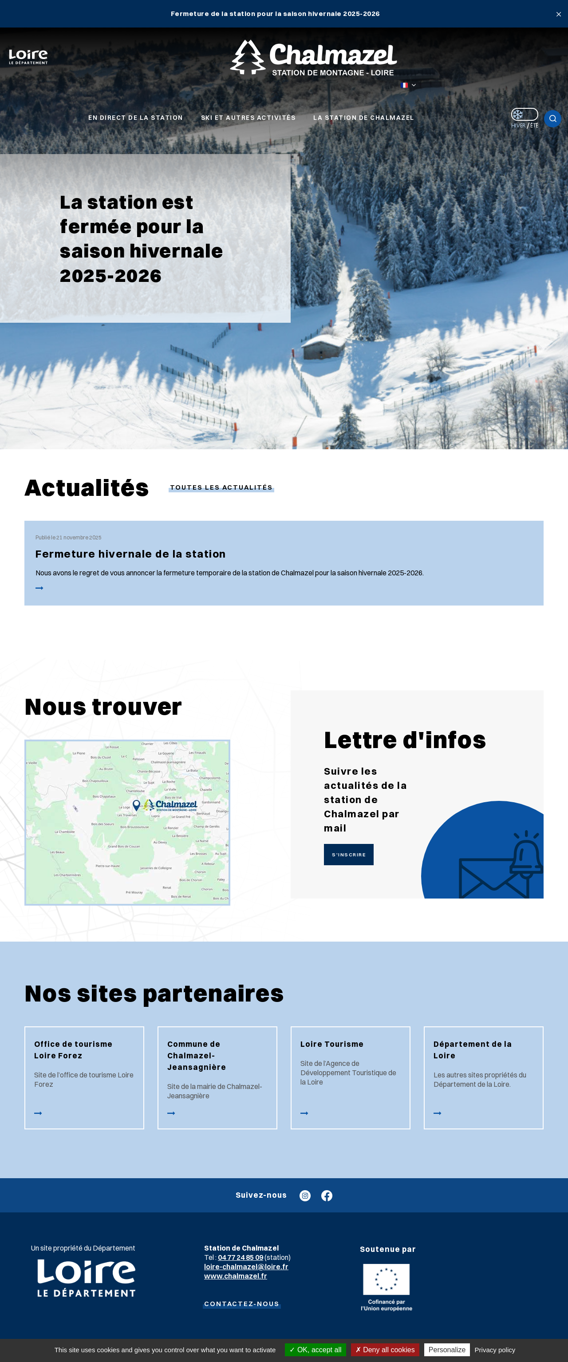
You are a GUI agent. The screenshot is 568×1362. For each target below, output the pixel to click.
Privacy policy (495, 1350)
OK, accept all (315, 1350)
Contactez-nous (242, 1303)
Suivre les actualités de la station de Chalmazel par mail (365, 799)
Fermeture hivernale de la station (131, 553)
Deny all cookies (385, 1350)
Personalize (447, 1350)
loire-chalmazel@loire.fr (246, 1266)
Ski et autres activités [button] (248, 118)
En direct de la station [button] (135, 118)
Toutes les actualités (221, 487)
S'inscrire (349, 854)
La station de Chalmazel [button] (363, 118)
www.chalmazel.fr (235, 1275)
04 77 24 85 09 (240, 1257)
